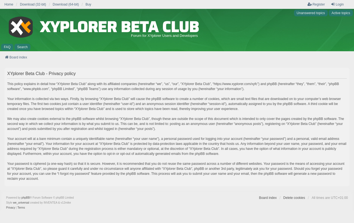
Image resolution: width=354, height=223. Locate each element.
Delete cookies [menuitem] (294, 198)
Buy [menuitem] (88, 4)
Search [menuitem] (22, 47)
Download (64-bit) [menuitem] (66, 4)
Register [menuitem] (316, 4)
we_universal (21, 202)
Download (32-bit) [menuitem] (33, 4)
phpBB (26, 197)
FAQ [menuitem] (7, 47)
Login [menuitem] (337, 4)
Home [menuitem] (8, 4)
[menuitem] (10, 207)
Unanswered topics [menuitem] (311, 13)
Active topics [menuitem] (341, 13)
